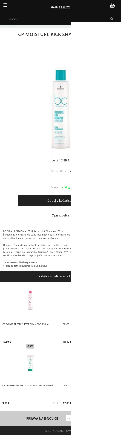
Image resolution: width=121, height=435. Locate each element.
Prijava (105, 6)
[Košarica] (112, 5)
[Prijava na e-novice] (92, 418)
